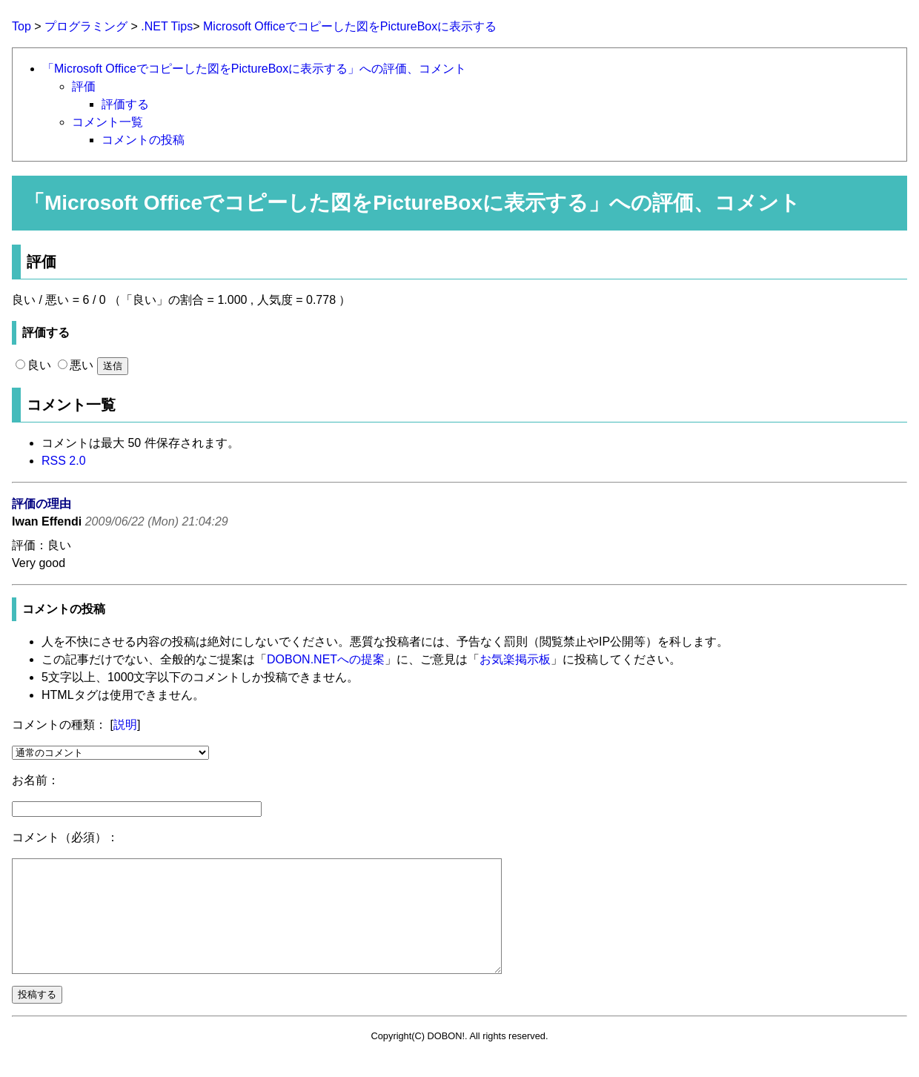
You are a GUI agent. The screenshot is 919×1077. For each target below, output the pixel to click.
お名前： (35, 780)
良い (33, 365)
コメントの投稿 (143, 139)
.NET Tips (167, 26)
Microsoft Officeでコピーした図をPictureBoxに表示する (350, 26)
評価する (125, 104)
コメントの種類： (59, 724)
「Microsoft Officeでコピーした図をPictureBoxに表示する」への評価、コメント (254, 68)
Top (21, 26)
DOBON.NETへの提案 (326, 659)
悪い (75, 365)
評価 (84, 86)
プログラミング (85, 26)
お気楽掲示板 (515, 659)
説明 (125, 724)
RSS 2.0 (64, 460)
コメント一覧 (107, 122)
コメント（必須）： (65, 837)
